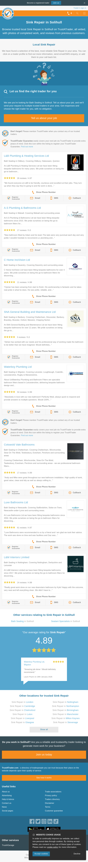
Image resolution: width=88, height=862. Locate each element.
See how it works (44, 778)
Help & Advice (8, 799)
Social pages (7, 811)
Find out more (27, 147)
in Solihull (22, 621)
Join (56, 3)
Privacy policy (51, 795)
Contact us (6, 803)
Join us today (44, 754)
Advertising (7, 795)
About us (6, 792)
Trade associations (53, 792)
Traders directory (52, 799)
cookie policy (52, 847)
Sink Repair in (22, 702)
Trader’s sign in (80, 8)
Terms (47, 807)
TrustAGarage (8, 845)
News (4, 807)
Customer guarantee (54, 811)
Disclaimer (49, 803)
